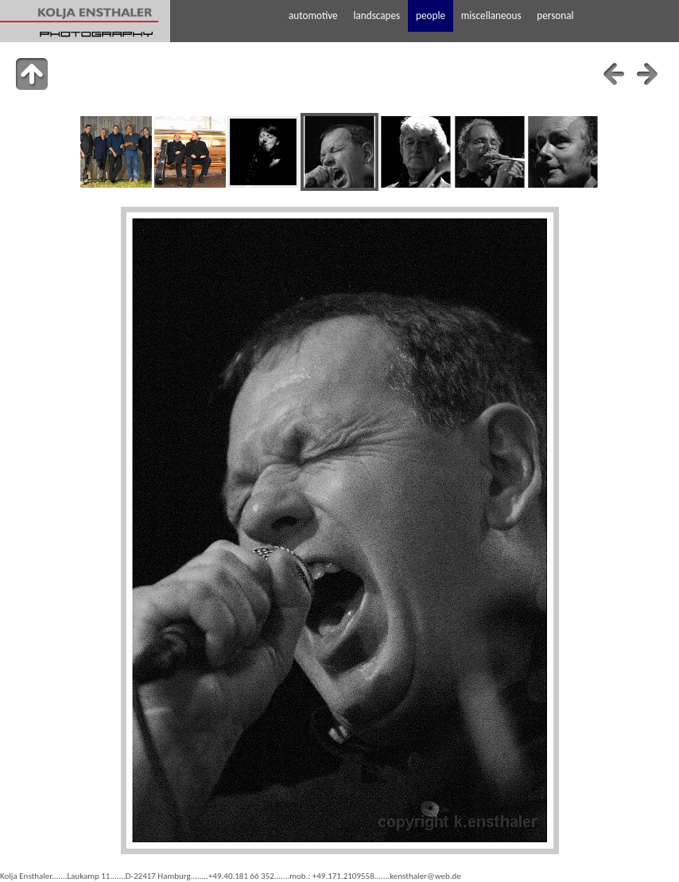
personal (555, 15)
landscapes (376, 15)
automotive (313, 15)
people (430, 15)
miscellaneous (491, 15)
